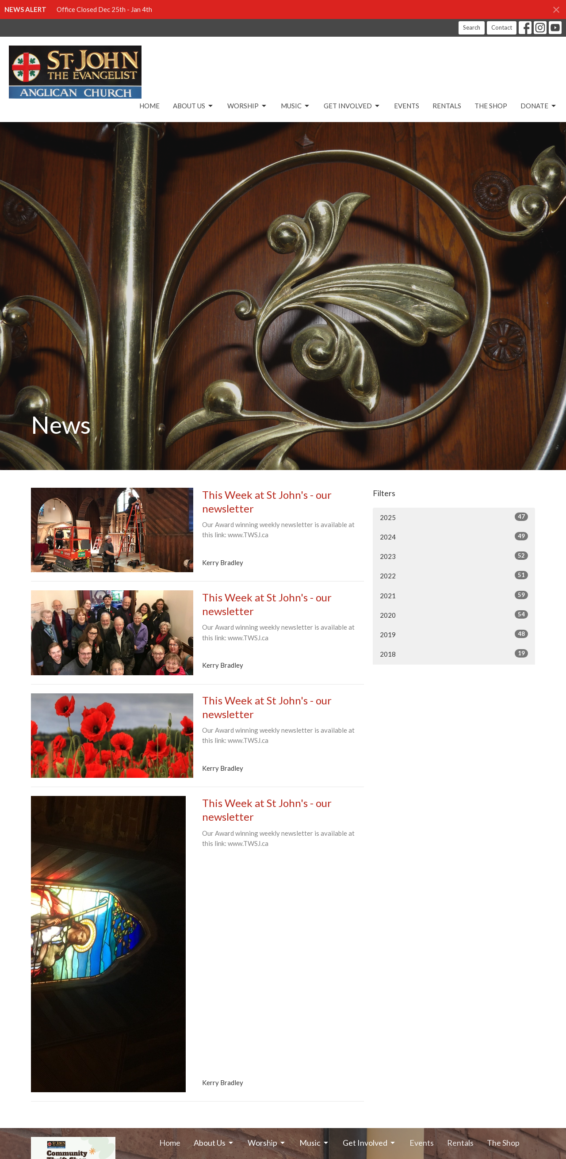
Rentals (446, 106)
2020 (454, 614)
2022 (454, 575)
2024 (454, 536)
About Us (193, 106)
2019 (454, 634)
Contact (501, 27)
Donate (538, 106)
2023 (454, 555)
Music (295, 106)
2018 (454, 653)
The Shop (490, 106)
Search (471, 27)
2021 (454, 595)
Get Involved (352, 106)
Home (149, 106)
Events (406, 106)
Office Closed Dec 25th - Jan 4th (104, 9)
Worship (247, 106)
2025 (454, 517)
